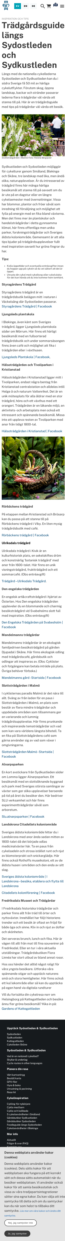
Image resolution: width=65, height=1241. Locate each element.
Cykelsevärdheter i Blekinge (22, 1128)
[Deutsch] (33, 6)
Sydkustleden (14, 1037)
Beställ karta (14, 1078)
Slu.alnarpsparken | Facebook (23, 816)
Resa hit (11, 1092)
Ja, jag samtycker (17, 1233)
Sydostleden (14, 1034)
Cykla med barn (15, 1107)
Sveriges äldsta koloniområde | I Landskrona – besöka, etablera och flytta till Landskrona (33, 881)
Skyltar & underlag (17, 1059)
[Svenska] (17, 6)
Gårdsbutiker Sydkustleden (22, 1117)
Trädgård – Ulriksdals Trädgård (24, 581)
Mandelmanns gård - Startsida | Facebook (31, 677)
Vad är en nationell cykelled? (23, 1056)
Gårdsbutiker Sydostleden (21, 1121)
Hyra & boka (14, 1085)
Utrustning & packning (19, 1088)
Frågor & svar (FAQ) (17, 1143)
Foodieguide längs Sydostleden (24, 1124)
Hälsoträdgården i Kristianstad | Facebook (32, 431)
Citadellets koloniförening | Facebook (28, 893)
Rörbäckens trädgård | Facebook (25, 535)
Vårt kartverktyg (16, 1074)
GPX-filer (12, 1081)
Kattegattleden (15, 1041)
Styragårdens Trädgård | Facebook (27, 306)
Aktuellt (11, 1140)
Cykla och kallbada (17, 1110)
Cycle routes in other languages (24, 1063)
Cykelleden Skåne (17, 1044)
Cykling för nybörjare (18, 1103)
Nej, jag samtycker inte (20, 1223)
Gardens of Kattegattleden (21, 1008)
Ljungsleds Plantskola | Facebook (26, 357)
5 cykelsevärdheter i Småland (23, 1114)
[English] (25, 6)
